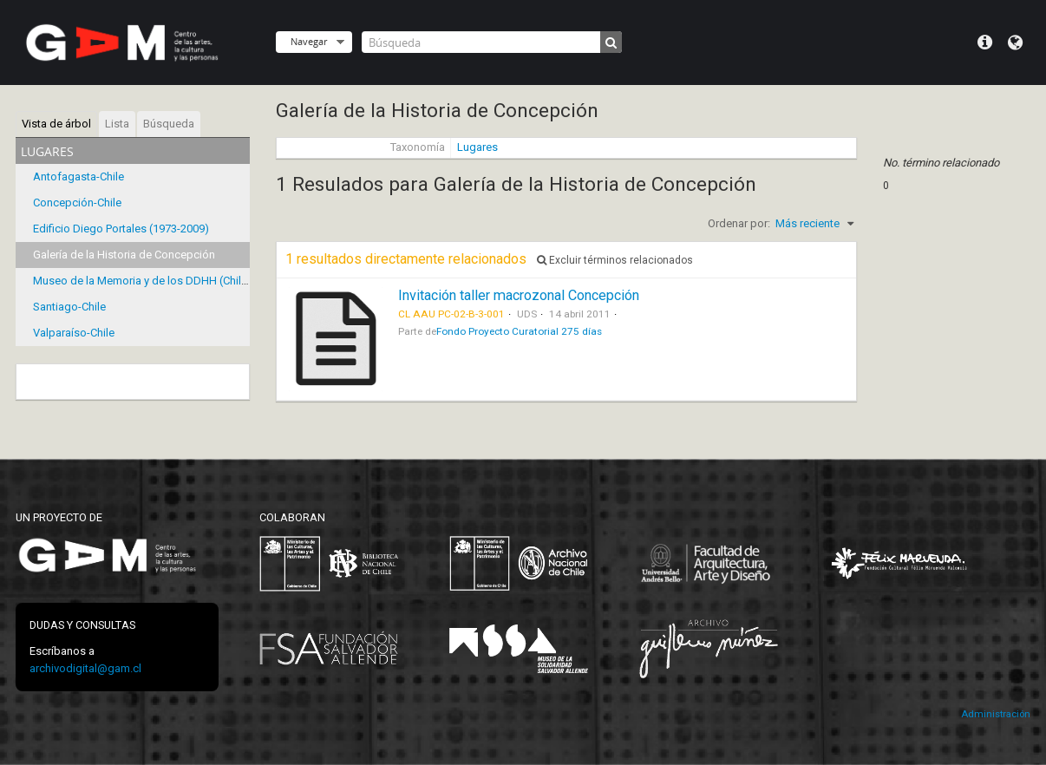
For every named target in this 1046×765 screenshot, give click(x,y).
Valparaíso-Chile (73, 332)
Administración (995, 714)
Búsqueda (168, 123)
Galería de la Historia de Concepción (124, 254)
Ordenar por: (739, 223)
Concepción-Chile (77, 202)
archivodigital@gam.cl (85, 668)
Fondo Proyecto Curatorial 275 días (519, 331)
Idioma (1015, 42)
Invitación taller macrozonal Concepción (518, 295)
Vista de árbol (56, 123)
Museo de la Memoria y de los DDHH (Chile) (142, 280)
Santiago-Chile (69, 306)
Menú (985, 42)
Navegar (309, 41)
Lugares (477, 147)
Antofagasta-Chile (78, 176)
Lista (117, 123)
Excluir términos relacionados (615, 260)
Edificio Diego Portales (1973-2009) (121, 228)
